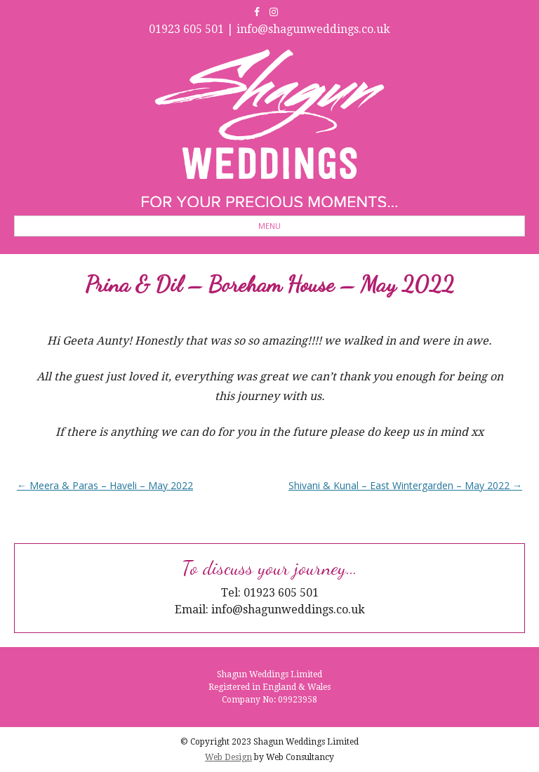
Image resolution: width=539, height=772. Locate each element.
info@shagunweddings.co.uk (313, 29)
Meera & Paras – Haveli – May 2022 (105, 485)
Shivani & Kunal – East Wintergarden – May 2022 (405, 485)
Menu (269, 225)
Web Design (228, 757)
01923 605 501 (186, 29)
